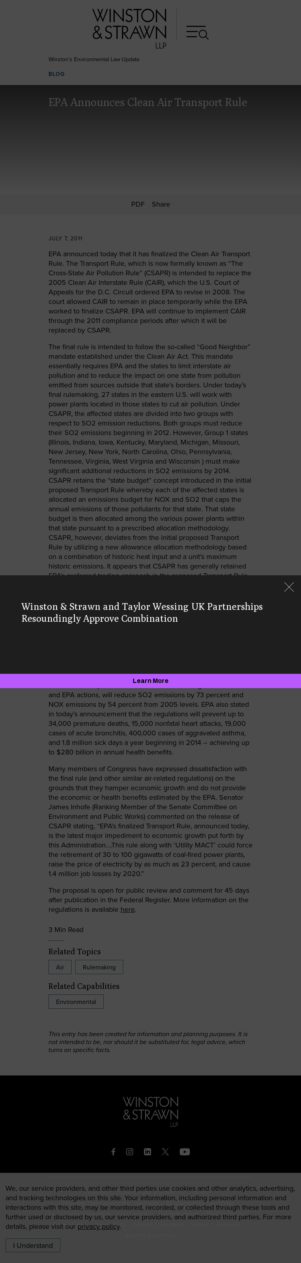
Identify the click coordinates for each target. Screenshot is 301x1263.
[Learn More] (150, 681)
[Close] (289, 587)
